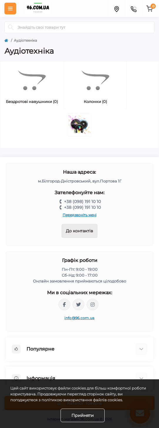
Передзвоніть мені (79, 215)
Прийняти (82, 415)
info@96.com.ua (79, 318)
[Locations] (116, 8)
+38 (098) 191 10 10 (82, 201)
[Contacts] (133, 8)
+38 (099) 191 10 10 (82, 207)
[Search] (10, 27)
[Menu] (10, 8)
